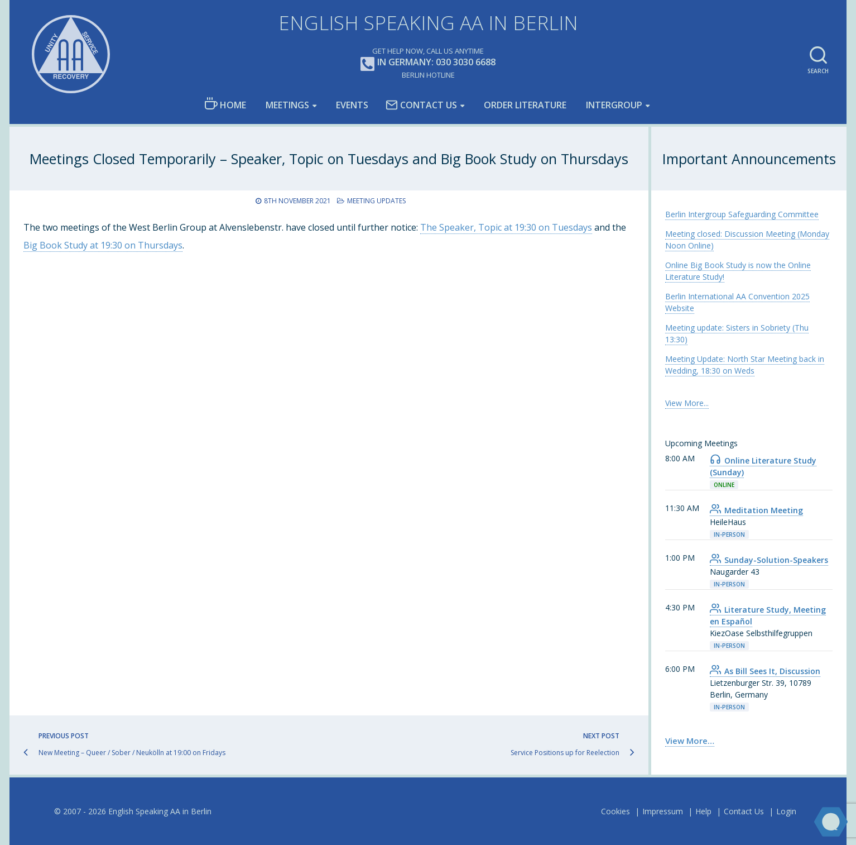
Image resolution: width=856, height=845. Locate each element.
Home (225, 104)
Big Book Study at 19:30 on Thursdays (102, 245)
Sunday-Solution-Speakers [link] (769, 560)
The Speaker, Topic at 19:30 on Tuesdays (506, 227)
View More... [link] (687, 403)
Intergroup (614, 105)
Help (703, 811)
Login (786, 811)
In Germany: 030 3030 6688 (428, 63)
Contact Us (421, 105)
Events (352, 105)
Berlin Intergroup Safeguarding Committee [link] (742, 214)
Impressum (662, 811)
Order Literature (525, 105)
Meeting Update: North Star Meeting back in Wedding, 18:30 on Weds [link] (744, 365)
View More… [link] (689, 740)
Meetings (287, 105)
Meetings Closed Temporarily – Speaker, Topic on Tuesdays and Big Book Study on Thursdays (329, 158)
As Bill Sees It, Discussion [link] (765, 671)
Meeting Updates (376, 201)
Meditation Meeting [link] (756, 510)
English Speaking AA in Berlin (428, 22)
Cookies (615, 811)
